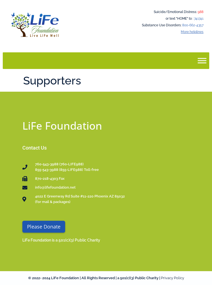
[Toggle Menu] (202, 60)
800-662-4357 (192, 25)
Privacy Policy (172, 278)
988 (200, 12)
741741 (198, 18)
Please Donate (43, 226)
